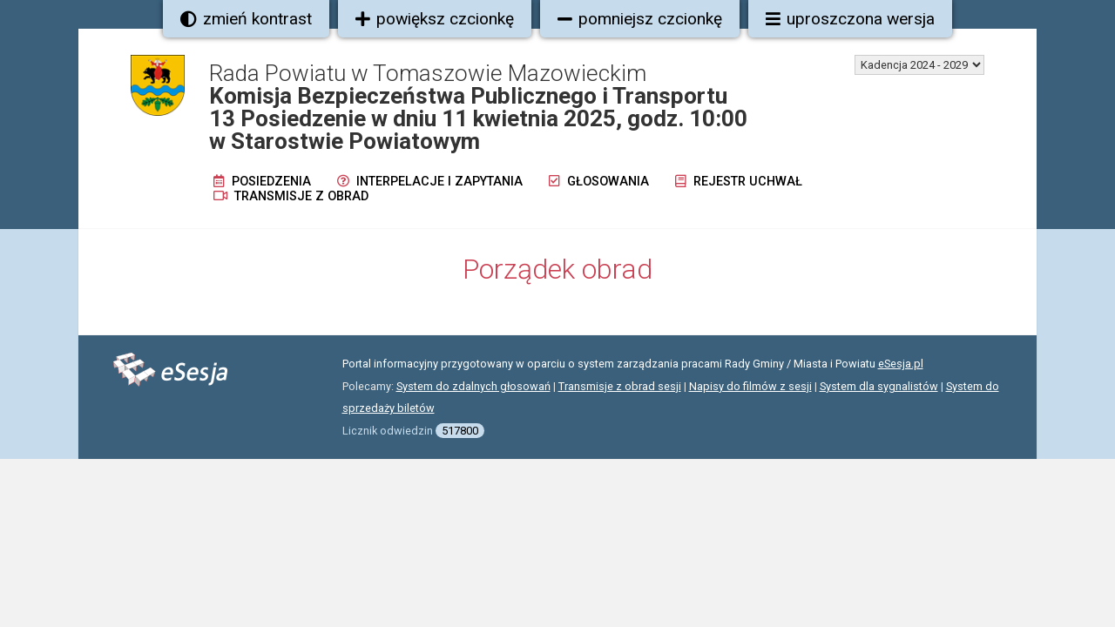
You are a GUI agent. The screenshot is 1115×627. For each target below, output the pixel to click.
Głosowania (599, 181)
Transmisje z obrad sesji (619, 386)
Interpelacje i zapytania (430, 181)
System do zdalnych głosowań (473, 386)
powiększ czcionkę (434, 19)
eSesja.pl (900, 363)
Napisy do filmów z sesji (750, 386)
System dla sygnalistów (879, 386)
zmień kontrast (246, 19)
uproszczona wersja (850, 19)
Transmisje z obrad (290, 196)
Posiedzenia (262, 181)
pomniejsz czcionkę (640, 19)
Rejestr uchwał (738, 181)
